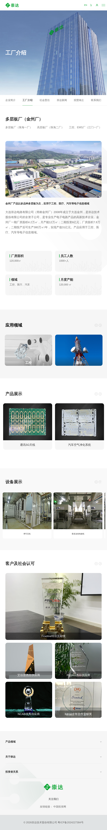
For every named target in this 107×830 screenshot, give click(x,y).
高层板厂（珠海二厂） (50, 127)
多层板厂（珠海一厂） (18, 127)
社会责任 (45, 100)
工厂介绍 (27, 100)
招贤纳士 (79, 100)
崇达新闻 (62, 100)
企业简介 (10, 100)
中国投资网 (59, 806)
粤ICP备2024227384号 (70, 822)
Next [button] (99, 325)
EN (84, 5)
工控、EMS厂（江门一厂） (85, 127)
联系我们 (96, 100)
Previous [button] (93, 325)
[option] (53, 169)
